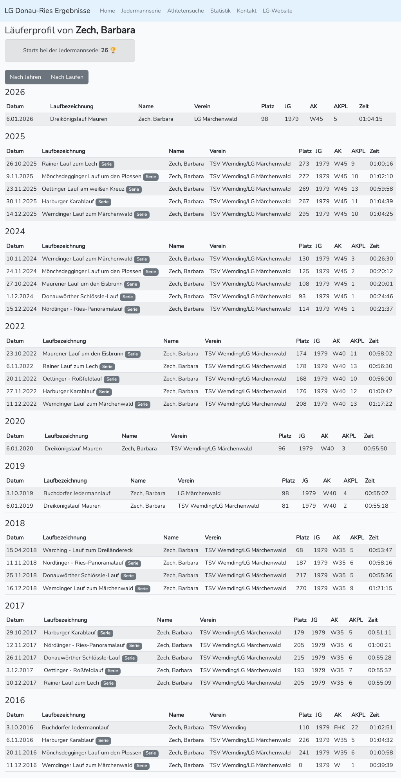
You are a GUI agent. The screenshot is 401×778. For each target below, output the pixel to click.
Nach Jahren (25, 77)
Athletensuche (185, 11)
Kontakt (246, 11)
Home (107, 11)
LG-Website (278, 11)
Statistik (220, 11)
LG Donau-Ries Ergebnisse (47, 10)
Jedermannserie (141, 11)
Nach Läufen (67, 77)
